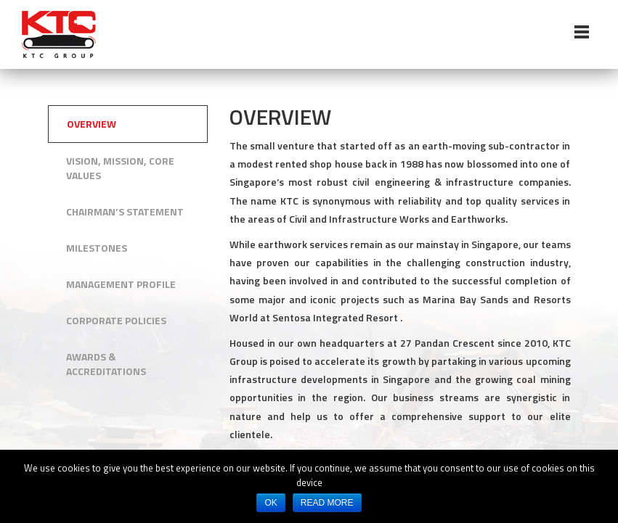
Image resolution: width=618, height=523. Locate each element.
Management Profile (121, 284)
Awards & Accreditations (106, 364)
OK (270, 503)
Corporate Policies (116, 320)
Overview (91, 123)
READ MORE (327, 503)
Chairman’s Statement (125, 211)
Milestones (96, 247)
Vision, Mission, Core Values (120, 168)
